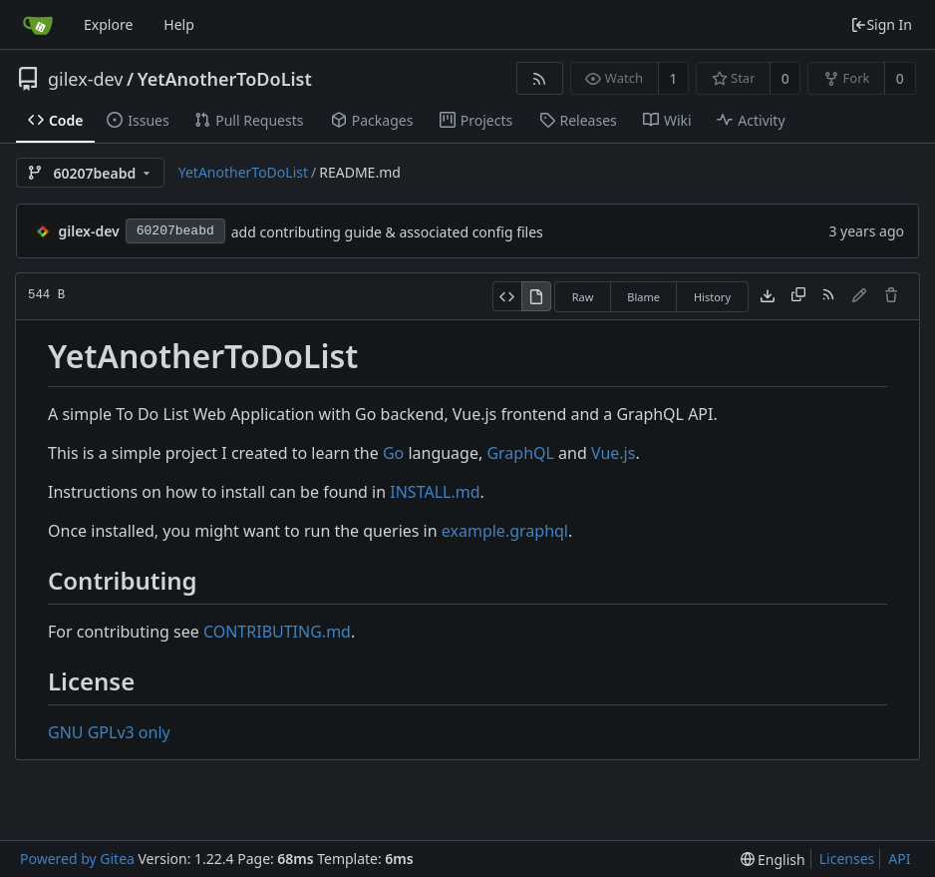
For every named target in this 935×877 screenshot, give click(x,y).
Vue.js (613, 453)
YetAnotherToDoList (225, 79)
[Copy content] (798, 296)
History (712, 296)
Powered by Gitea (77, 858)
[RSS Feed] (539, 78)
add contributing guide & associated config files (387, 231)
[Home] (38, 25)
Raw (583, 296)
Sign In (881, 24)
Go (393, 453)
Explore (108, 24)
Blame (643, 296)
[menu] (773, 859)
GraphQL (520, 453)
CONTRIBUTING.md (277, 632)
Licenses (847, 858)
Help (178, 24)
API (899, 858)
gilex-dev (85, 79)
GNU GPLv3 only (109, 732)
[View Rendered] (536, 296)
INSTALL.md (434, 492)
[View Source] (506, 296)
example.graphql (505, 531)
